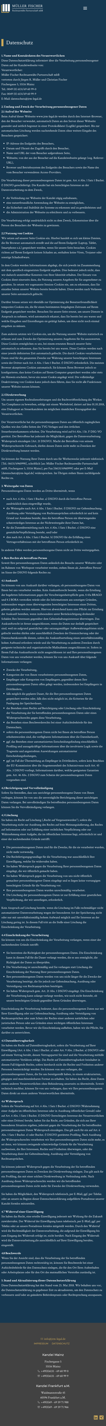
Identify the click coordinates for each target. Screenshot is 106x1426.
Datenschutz (61, 1343)
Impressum (41, 1343)
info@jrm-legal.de (54, 1339)
